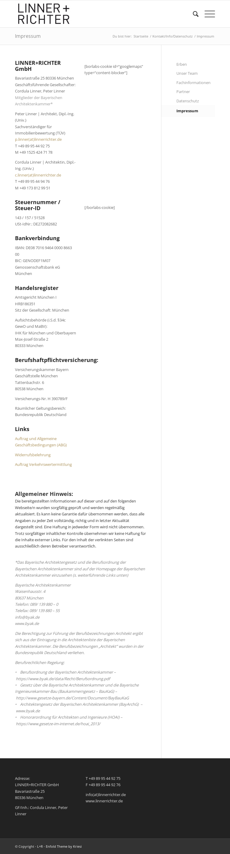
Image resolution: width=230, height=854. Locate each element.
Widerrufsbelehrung (33, 454)
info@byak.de (27, 617)
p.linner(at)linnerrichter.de (38, 139)
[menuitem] (193, 13)
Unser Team (187, 73)
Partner (183, 91)
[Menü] (207, 13)
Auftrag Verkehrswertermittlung (43, 464)
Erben (181, 64)
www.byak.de (27, 623)
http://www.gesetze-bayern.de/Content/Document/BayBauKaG (72, 698)
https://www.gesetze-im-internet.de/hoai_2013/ (58, 723)
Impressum (28, 36)
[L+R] (43, 13)
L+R (40, 846)
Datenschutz (187, 101)
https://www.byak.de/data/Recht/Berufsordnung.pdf (63, 678)
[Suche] (193, 13)
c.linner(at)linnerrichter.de (38, 175)
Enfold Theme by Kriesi (64, 846)
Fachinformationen (193, 82)
